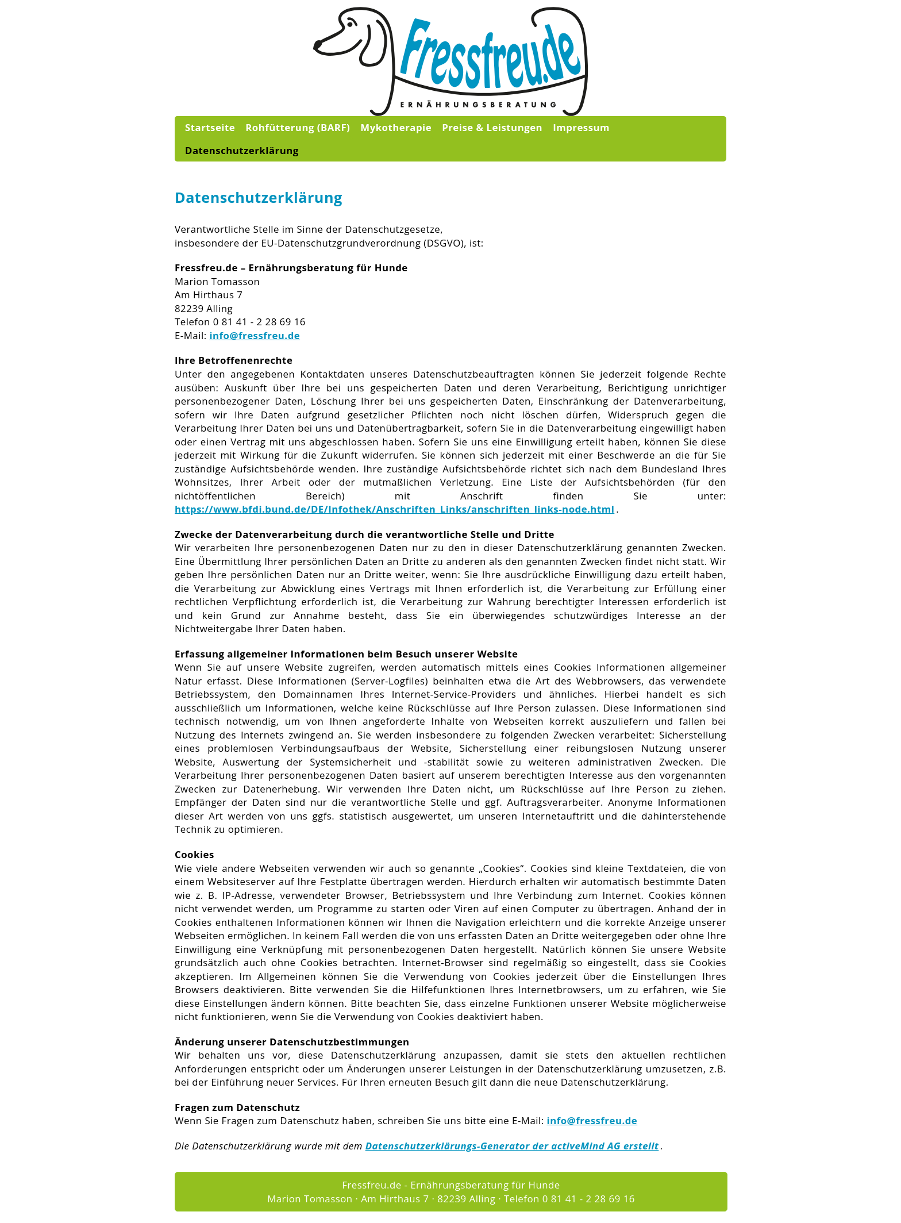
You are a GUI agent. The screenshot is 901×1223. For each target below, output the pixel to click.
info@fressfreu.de (254, 335)
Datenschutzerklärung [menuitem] (242, 150)
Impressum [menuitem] (581, 127)
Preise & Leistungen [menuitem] (492, 127)
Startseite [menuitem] (210, 127)
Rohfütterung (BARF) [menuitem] (297, 127)
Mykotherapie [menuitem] (396, 127)
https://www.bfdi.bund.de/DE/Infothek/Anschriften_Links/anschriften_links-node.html (394, 509)
